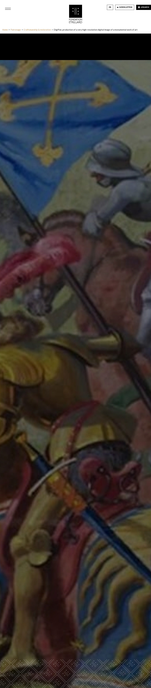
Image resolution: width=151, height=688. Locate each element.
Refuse (66, 678)
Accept (84, 678)
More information (75, 668)
